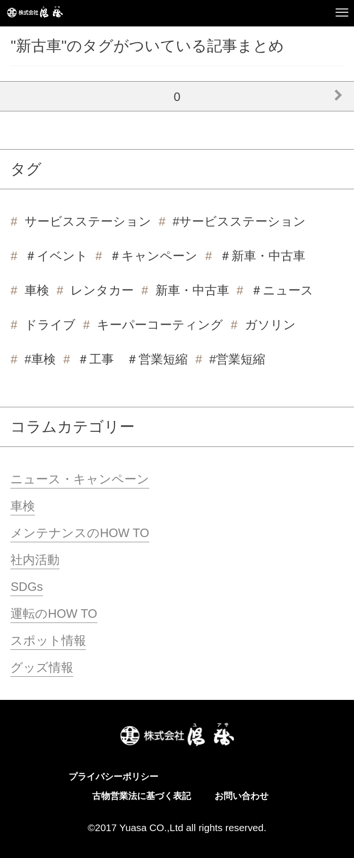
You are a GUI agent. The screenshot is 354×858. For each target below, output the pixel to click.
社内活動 (35, 559)
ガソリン (270, 324)
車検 (37, 290)
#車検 (40, 359)
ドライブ (50, 324)
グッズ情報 (41, 667)
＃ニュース (281, 290)
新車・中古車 (192, 290)
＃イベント (56, 255)
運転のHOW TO (53, 613)
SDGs (26, 586)
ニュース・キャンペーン (79, 479)
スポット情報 (48, 640)
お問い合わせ (241, 796)
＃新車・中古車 (262, 255)
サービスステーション (88, 221)
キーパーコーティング (160, 324)
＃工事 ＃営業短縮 (132, 359)
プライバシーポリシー (113, 777)
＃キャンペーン (153, 255)
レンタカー (102, 290)
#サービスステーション (239, 221)
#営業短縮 (237, 359)
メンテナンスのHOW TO (79, 532)
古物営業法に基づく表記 (141, 796)
